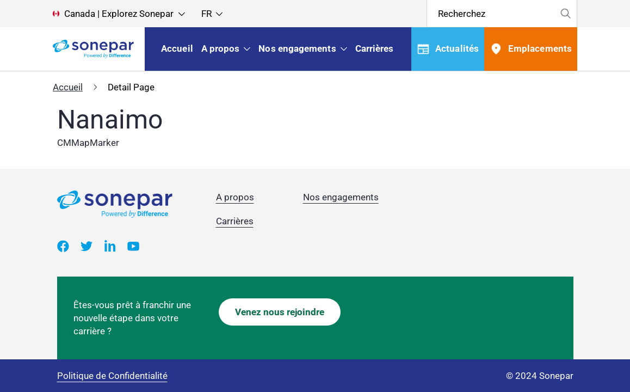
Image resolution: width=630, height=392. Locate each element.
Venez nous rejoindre (279, 312)
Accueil (68, 87)
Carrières (235, 221)
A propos (235, 197)
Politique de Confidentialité (112, 375)
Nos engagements (341, 197)
